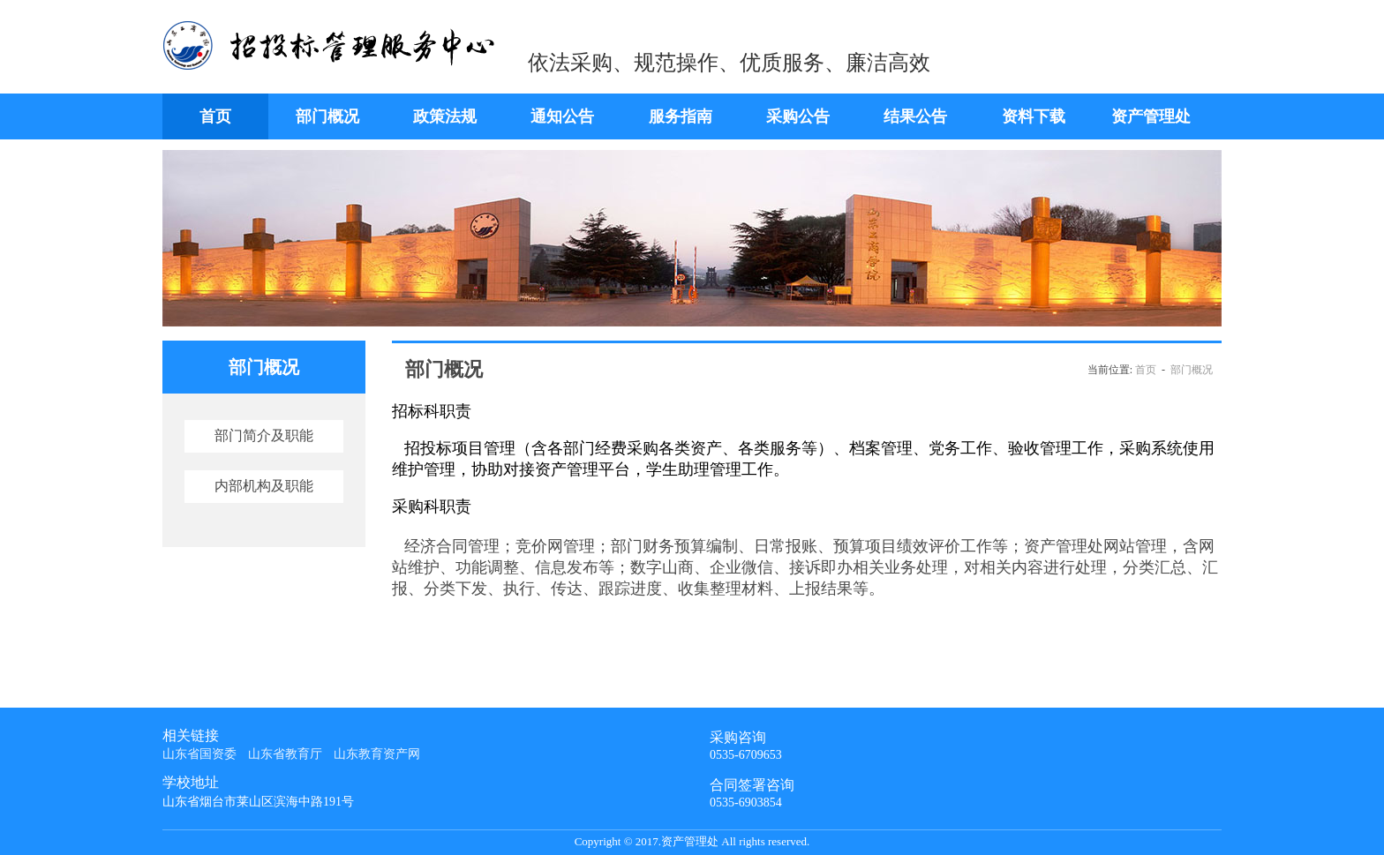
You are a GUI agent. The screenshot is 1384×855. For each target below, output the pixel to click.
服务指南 (680, 116)
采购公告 (798, 116)
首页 (215, 116)
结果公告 (915, 116)
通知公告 (562, 116)
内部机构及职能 (263, 485)
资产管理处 (1151, 116)
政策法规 (445, 116)
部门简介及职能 (263, 435)
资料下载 (1033, 116)
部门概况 (327, 116)
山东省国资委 (199, 754)
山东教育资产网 (377, 754)
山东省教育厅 (285, 754)
